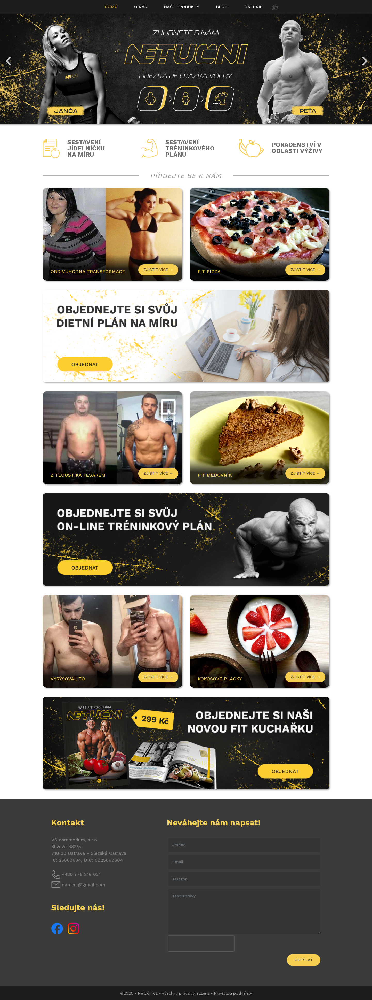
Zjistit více (305, 270)
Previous (7, 58)
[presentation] (201, 943)
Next (364, 58)
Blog (222, 6)
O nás (140, 6)
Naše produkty (181, 6)
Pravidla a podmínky (233, 993)
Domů (110, 6)
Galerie (253, 6)
